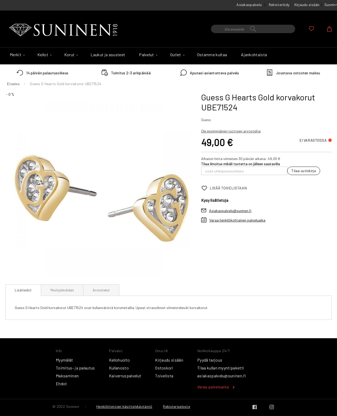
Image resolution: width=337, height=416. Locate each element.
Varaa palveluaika (213, 386)
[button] (330, 5)
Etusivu (13, 83)
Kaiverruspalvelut (125, 375)
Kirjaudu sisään (307, 4)
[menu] (168, 56)
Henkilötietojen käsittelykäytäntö (124, 406)
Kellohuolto (119, 359)
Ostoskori (164, 367)
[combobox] (253, 29)
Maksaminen (67, 375)
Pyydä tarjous (209, 359)
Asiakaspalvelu (249, 4)
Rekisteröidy (279, 4)
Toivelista (164, 375)
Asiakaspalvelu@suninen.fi (230, 210)
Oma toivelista (311, 28)
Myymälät (64, 359)
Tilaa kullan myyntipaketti (220, 367)
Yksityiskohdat (62, 290)
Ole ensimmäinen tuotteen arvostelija (231, 131)
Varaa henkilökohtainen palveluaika (237, 220)
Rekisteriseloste (176, 406)
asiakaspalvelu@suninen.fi (221, 375)
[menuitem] (17, 55)
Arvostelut (101, 290)
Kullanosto (119, 367)
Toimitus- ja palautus (75, 367)
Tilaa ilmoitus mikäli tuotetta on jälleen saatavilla (240, 164)
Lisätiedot (23, 290)
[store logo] (64, 30)
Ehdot (61, 383)
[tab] (23, 290)
